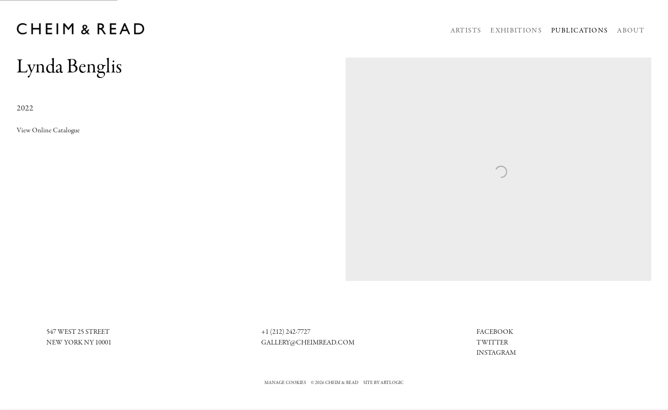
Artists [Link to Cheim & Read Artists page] (465, 30)
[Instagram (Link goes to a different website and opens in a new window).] (496, 353)
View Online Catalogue (48, 130)
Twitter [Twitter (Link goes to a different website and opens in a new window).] (492, 342)
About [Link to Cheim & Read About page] (630, 30)
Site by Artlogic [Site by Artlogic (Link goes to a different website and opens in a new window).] (383, 383)
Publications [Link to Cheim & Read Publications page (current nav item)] (579, 30)
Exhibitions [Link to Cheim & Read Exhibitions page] (516, 30)
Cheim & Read (81, 28)
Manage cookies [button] (285, 383)
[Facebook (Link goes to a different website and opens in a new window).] (494, 332)
